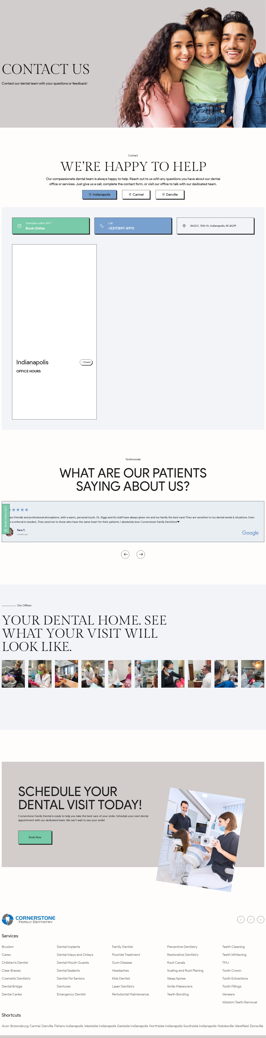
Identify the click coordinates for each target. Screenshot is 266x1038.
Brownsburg (19, 1027)
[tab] (99, 194)
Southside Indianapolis (200, 1027)
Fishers (59, 1027)
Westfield (242, 1027)
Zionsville (256, 1027)
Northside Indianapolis (165, 1027)
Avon (5, 1027)
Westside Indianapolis (100, 1027)
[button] (86, 362)
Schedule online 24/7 (38, 223)
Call (110, 223)
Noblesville (226, 1027)
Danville (47, 1027)
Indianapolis (74, 1027)
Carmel (34, 1027)
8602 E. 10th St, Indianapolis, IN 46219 (213, 225)
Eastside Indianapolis (132, 1027)
